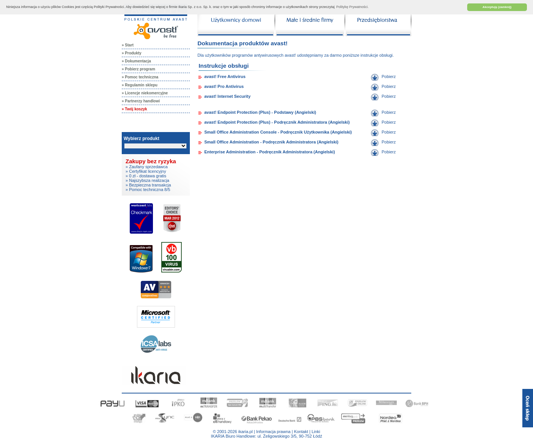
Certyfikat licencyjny (147, 171)
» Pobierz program (138, 69)
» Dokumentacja (136, 61)
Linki (316, 431)
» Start (128, 45)
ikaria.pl (245, 431)
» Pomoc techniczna (140, 77)
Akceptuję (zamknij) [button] (496, 7)
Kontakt (301, 431)
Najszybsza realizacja (149, 180)
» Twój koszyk (134, 109)
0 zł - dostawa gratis (147, 176)
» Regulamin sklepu (140, 85)
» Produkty (132, 53)
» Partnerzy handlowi (141, 101)
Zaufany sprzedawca (148, 166)
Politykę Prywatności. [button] (352, 7)
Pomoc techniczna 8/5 (149, 189)
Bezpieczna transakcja (150, 185)
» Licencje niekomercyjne (145, 93)
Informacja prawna (273, 431)
